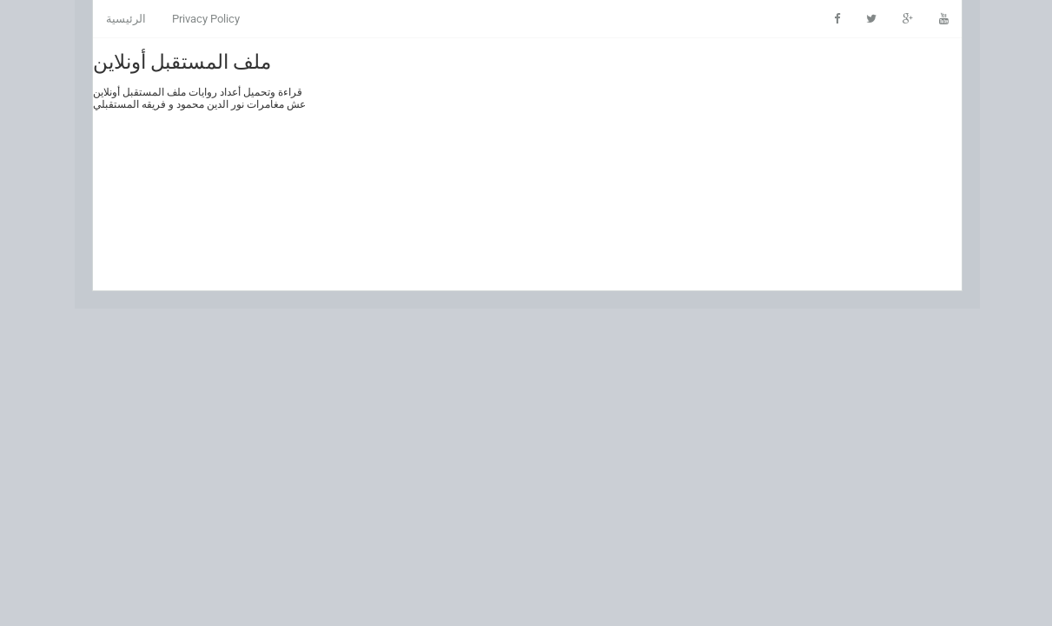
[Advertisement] (636, 164)
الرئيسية (125, 18)
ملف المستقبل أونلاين (181, 60)
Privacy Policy (205, 18)
